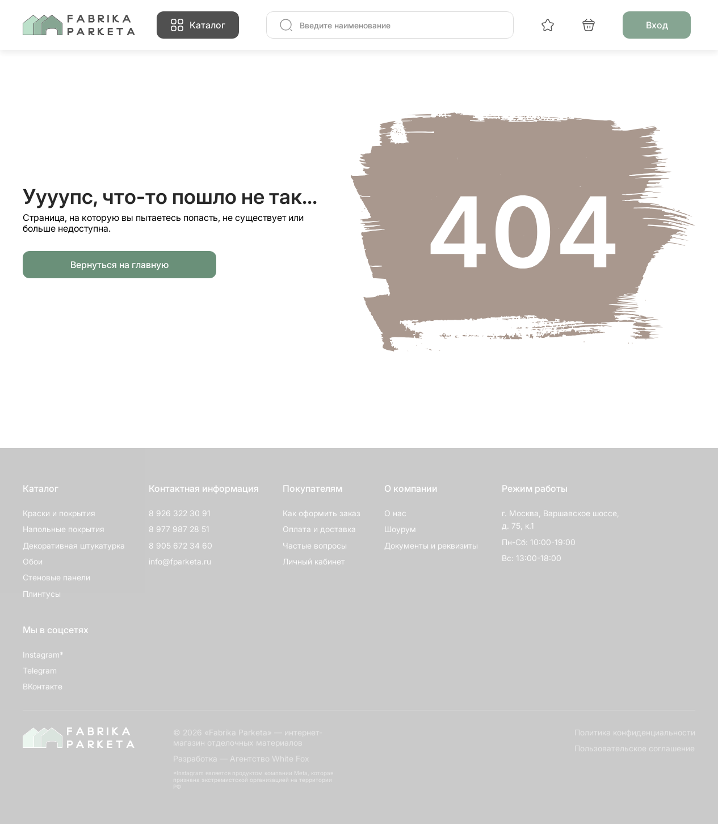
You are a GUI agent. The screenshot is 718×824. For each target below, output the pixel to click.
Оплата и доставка (319, 529)
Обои (33, 561)
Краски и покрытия (59, 513)
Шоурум (400, 529)
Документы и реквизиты (431, 545)
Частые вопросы (315, 545)
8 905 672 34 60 (180, 545)
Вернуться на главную (119, 264)
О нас (395, 513)
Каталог (207, 25)
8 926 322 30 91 (180, 513)
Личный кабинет (314, 561)
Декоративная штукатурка (74, 545)
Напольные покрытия (63, 529)
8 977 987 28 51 (179, 529)
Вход (657, 25)
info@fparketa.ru (180, 561)
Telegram (40, 670)
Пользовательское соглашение (634, 748)
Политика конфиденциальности (634, 732)
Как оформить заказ (321, 513)
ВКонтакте (42, 686)
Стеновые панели (56, 577)
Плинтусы (42, 594)
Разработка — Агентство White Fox (241, 758)
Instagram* (43, 654)
